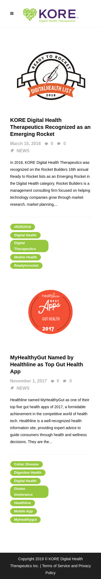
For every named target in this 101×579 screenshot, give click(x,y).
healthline (22, 503)
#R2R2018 (22, 227)
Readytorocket (26, 265)
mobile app (23, 511)
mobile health (25, 257)
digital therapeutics (25, 246)
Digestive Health (27, 473)
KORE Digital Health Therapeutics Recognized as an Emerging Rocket (50, 127)
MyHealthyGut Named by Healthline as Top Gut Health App (46, 364)
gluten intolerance (23, 492)
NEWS (23, 151)
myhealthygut (25, 520)
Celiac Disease (26, 464)
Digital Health (25, 235)
